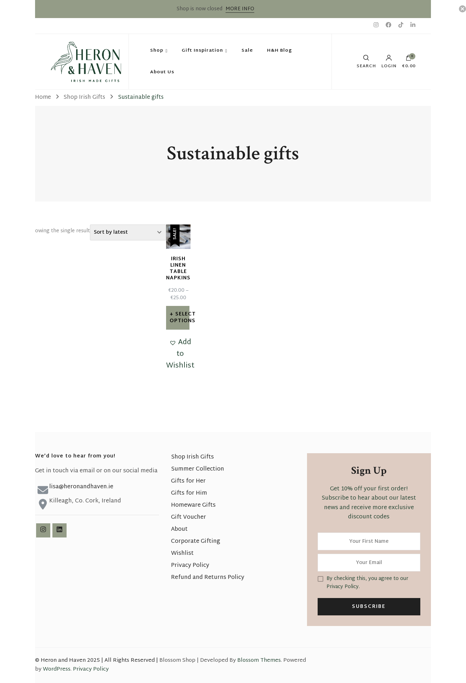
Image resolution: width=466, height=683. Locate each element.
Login (389, 61)
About (179, 529)
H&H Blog (279, 50)
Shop (156, 50)
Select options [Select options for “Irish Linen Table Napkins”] (179, 317)
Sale (247, 50)
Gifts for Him (189, 493)
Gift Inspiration (202, 50)
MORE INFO (240, 9)
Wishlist (182, 553)
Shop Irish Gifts (192, 457)
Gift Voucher (188, 517)
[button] (180, 354)
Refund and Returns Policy (207, 578)
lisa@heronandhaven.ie (81, 487)
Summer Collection (197, 469)
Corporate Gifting (195, 541)
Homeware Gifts (193, 505)
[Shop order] (128, 232)
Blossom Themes (259, 660)
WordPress (56, 669)
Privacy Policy (190, 565)
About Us (162, 72)
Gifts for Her (188, 481)
